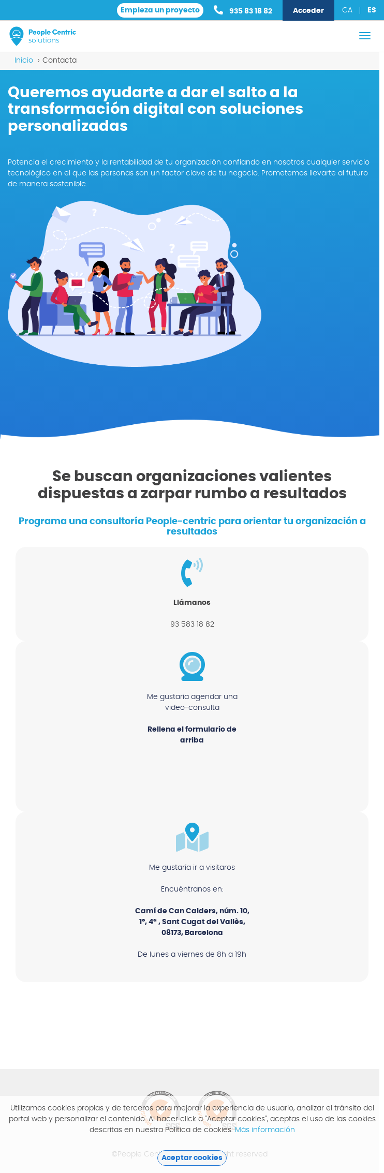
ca (347, 10)
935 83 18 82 (243, 10)
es (371, 10)
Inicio (23, 60)
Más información (265, 1130)
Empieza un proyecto (160, 10)
